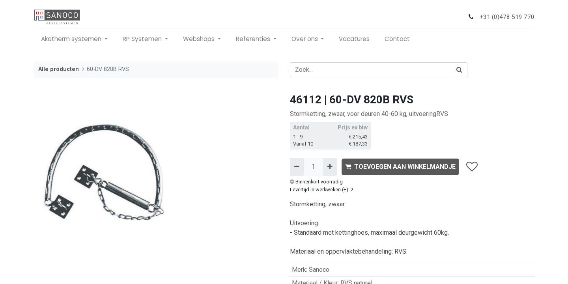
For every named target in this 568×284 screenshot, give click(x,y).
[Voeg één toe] (329, 167)
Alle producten (58, 69)
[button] (471, 167)
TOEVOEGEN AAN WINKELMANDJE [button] (400, 166)
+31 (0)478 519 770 (507, 17)
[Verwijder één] (297, 167)
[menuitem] (354, 39)
